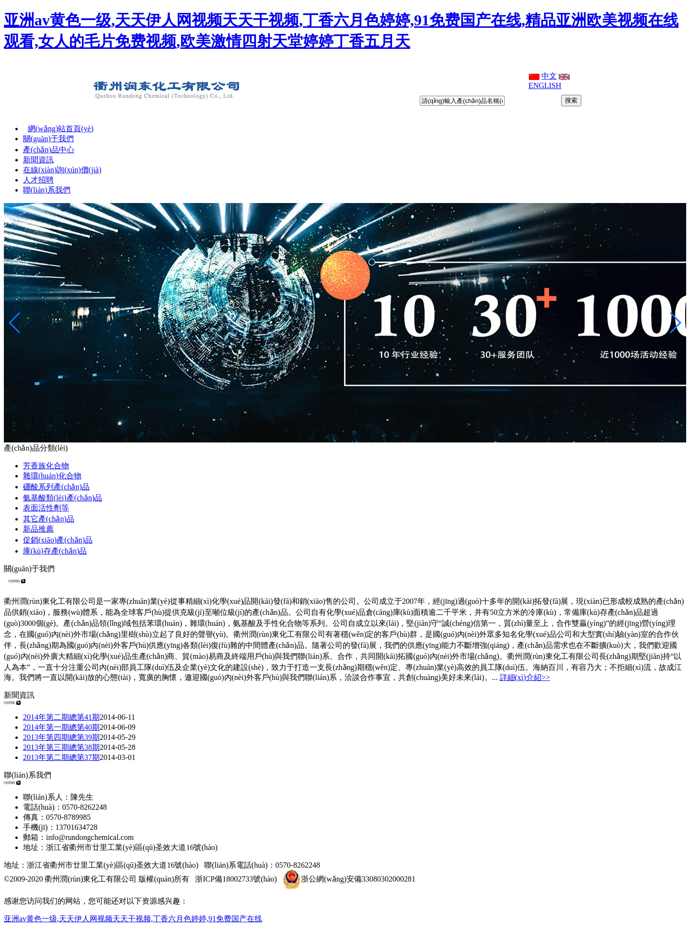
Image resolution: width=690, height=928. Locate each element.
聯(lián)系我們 (46, 190)
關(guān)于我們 (48, 139)
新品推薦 (38, 529)
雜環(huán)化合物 (52, 476)
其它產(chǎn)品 (48, 519)
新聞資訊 (38, 160)
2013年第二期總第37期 (61, 757)
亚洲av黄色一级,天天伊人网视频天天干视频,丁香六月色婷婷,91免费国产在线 (133, 919)
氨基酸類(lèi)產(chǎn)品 (62, 498)
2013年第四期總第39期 (61, 737)
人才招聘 (38, 180)
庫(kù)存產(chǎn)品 (55, 551)
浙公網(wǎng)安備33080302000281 (349, 879)
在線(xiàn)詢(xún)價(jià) (62, 170)
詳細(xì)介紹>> (525, 677)
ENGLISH (545, 85)
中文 (549, 76)
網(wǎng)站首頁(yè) (60, 128)
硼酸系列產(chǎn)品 (56, 487)
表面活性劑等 (46, 508)
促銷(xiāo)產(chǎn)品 (57, 540)
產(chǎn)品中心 (48, 150)
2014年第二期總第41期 (61, 717)
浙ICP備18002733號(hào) (236, 879)
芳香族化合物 (46, 466)
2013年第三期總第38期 (61, 747)
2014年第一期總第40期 (61, 727)
